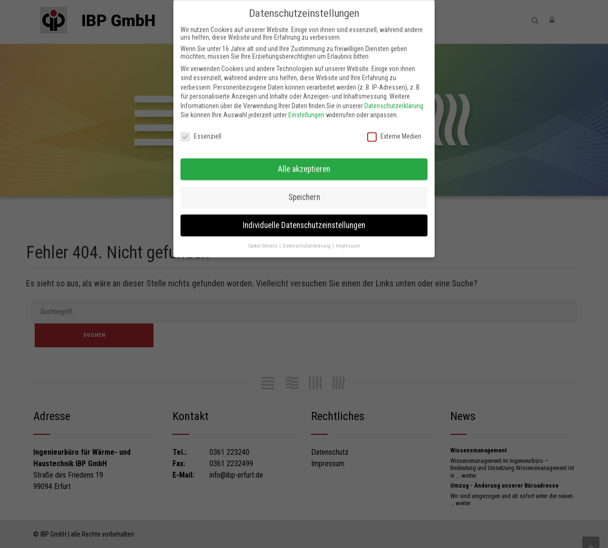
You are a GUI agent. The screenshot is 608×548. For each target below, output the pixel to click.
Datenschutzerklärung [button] (307, 238)
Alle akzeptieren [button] (304, 161)
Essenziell (200, 129)
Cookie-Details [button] (263, 238)
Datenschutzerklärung (393, 98)
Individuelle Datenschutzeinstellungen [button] (304, 217)
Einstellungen (306, 107)
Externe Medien (394, 129)
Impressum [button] (348, 238)
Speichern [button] (304, 189)
